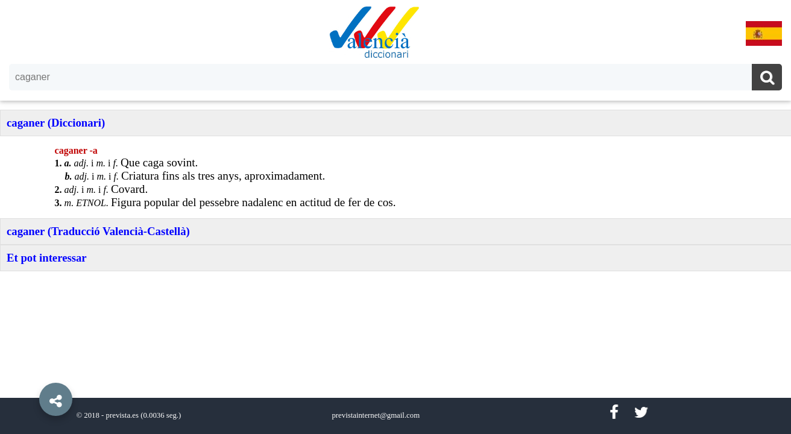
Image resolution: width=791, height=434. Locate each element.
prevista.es (122, 415)
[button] (30, 372)
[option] (395, 217)
